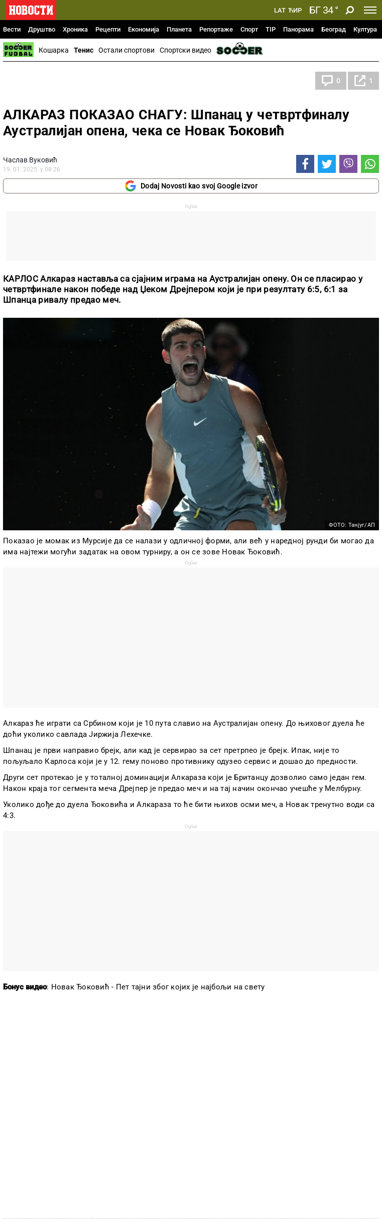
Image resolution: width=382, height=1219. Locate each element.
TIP (271, 29)
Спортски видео (185, 50)
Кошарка (54, 50)
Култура (365, 29)
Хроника (75, 29)
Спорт (249, 29)
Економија (143, 29)
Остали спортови (126, 50)
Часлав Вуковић (30, 160)
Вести (12, 29)
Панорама (298, 29)
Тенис (83, 50)
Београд (333, 29)
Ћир (295, 10)
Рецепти (107, 29)
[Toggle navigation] (370, 10)
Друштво (41, 29)
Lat (280, 10)
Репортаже (216, 29)
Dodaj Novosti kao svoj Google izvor (191, 186)
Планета (179, 29)
